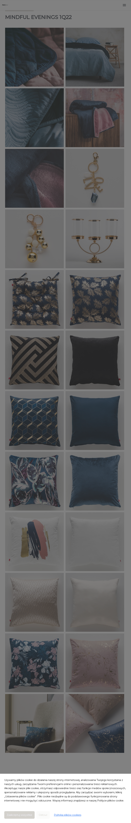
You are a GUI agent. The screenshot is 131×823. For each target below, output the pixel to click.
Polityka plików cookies (67, 814)
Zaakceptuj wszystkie (19, 814)
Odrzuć (43, 814)
